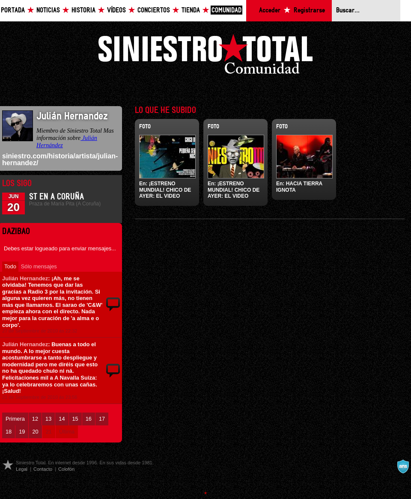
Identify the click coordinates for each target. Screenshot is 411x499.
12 (35, 419)
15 (75, 419)
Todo (10, 266)
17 (102, 419)
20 (35, 431)
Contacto (42, 469)
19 (22, 431)
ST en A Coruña (56, 197)
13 (48, 419)
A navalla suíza (403, 466)
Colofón (66, 469)
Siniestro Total (205, 56)
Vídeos (116, 10)
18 (9, 431)
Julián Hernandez (25, 278)
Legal (21, 469)
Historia (83, 10)
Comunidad (226, 10)
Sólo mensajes (39, 266)
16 (89, 419)
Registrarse (309, 10)
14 (62, 419)
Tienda (191, 10)
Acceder (269, 10)
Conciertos (153, 10)
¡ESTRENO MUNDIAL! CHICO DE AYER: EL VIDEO (165, 190)
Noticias (48, 10)
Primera (15, 419)
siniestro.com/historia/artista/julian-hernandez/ (60, 159)
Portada (13, 10)
